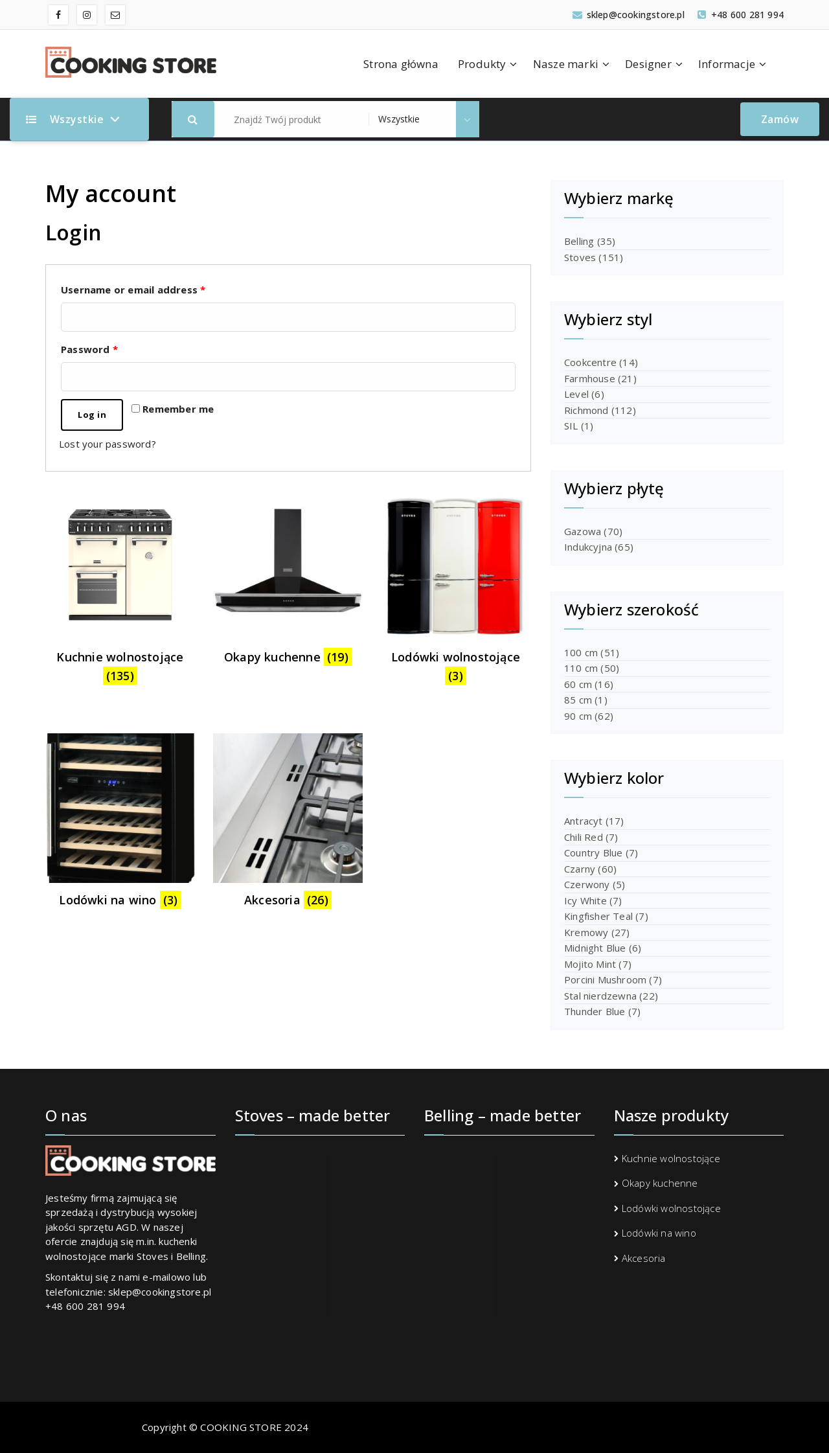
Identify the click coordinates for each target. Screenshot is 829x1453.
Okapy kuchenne (660, 1182)
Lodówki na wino (659, 1232)
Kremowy (586, 932)
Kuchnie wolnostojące (671, 1158)
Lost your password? (107, 443)
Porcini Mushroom (605, 979)
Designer (648, 63)
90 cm (578, 715)
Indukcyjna (588, 546)
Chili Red (583, 836)
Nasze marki (565, 63)
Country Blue (593, 852)
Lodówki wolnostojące (671, 1208)
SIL (571, 425)
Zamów (780, 119)
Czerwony (587, 884)
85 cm (578, 699)
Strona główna (400, 63)
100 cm (581, 652)
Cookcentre (590, 362)
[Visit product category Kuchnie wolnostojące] (120, 591)
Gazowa (582, 531)
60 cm (578, 684)
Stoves (580, 257)
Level (576, 393)
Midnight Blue (595, 947)
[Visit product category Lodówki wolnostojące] (455, 591)
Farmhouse (589, 378)
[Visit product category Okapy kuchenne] (288, 581)
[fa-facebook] (58, 15)
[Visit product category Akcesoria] (288, 824)
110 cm (581, 667)
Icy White (585, 900)
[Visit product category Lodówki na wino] (120, 824)
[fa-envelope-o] (115, 15)
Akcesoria (644, 1258)
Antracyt (583, 820)
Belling (579, 241)
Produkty (482, 63)
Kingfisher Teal (598, 916)
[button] (193, 119)
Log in (92, 414)
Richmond (586, 410)
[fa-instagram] (87, 15)
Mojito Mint (590, 963)
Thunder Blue (594, 1011)
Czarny (579, 868)
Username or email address (133, 289)
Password (89, 349)
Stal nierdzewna (600, 995)
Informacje (726, 63)
